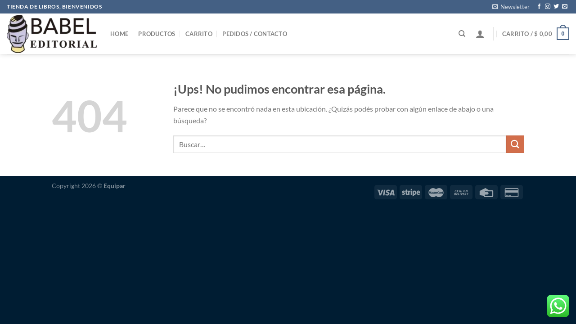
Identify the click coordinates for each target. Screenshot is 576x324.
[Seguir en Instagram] (547, 7)
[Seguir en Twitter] (556, 7)
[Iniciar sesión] (480, 34)
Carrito (198, 33)
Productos (156, 33)
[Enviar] (515, 144)
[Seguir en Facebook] (539, 7)
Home (119, 33)
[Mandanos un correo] (564, 7)
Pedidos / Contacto (254, 33)
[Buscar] (462, 33)
